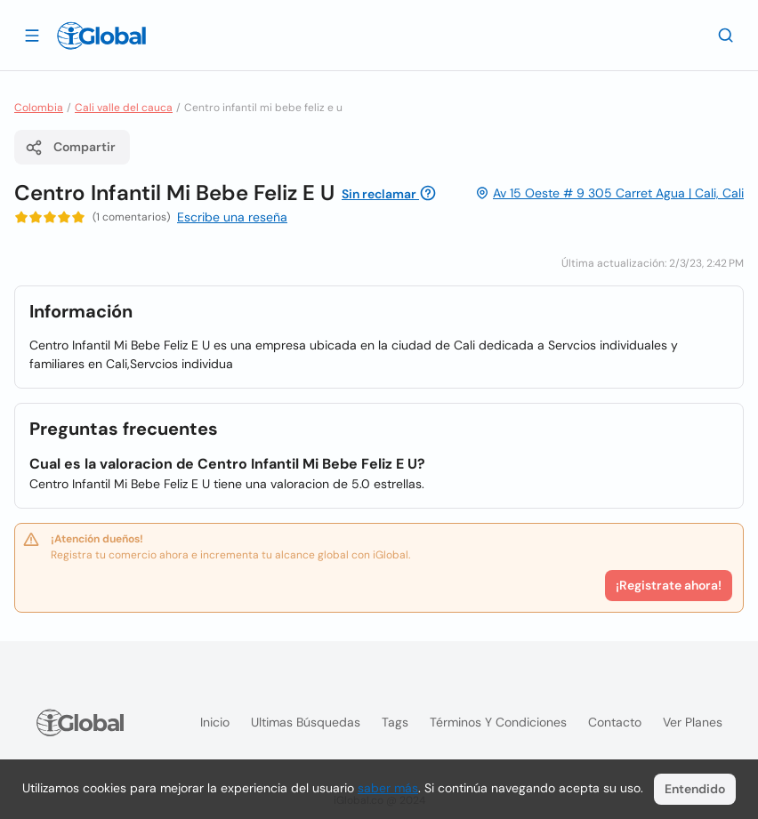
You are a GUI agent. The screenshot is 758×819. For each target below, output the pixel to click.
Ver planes (692, 722)
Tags (395, 722)
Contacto (614, 722)
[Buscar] (726, 34)
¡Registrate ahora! (669, 585)
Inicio (215, 722)
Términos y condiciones (498, 722)
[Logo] (101, 35)
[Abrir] (32, 34)
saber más (388, 788)
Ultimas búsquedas (305, 722)
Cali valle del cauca (124, 107)
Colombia (38, 107)
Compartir (70, 148)
